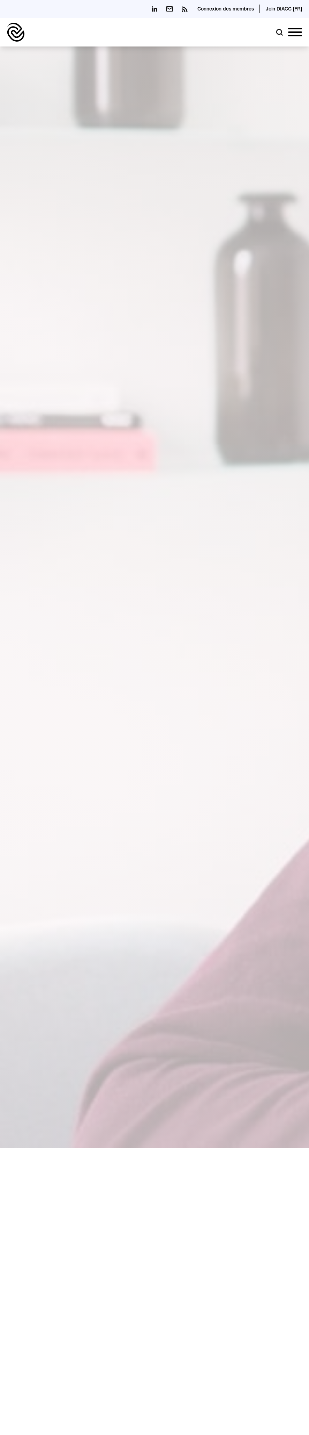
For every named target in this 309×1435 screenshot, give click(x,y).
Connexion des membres (225, 9)
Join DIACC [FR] (284, 9)
